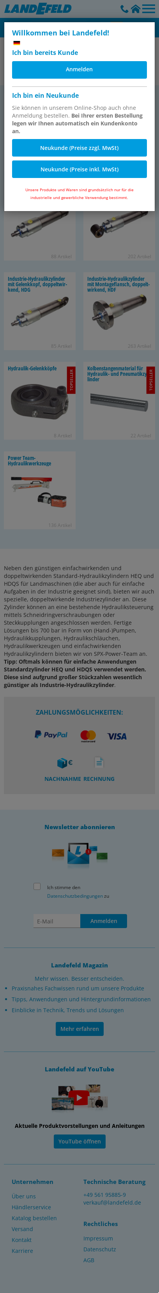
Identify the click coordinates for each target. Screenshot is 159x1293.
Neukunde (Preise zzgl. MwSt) (79, 147)
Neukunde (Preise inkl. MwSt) (79, 169)
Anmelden (79, 69)
